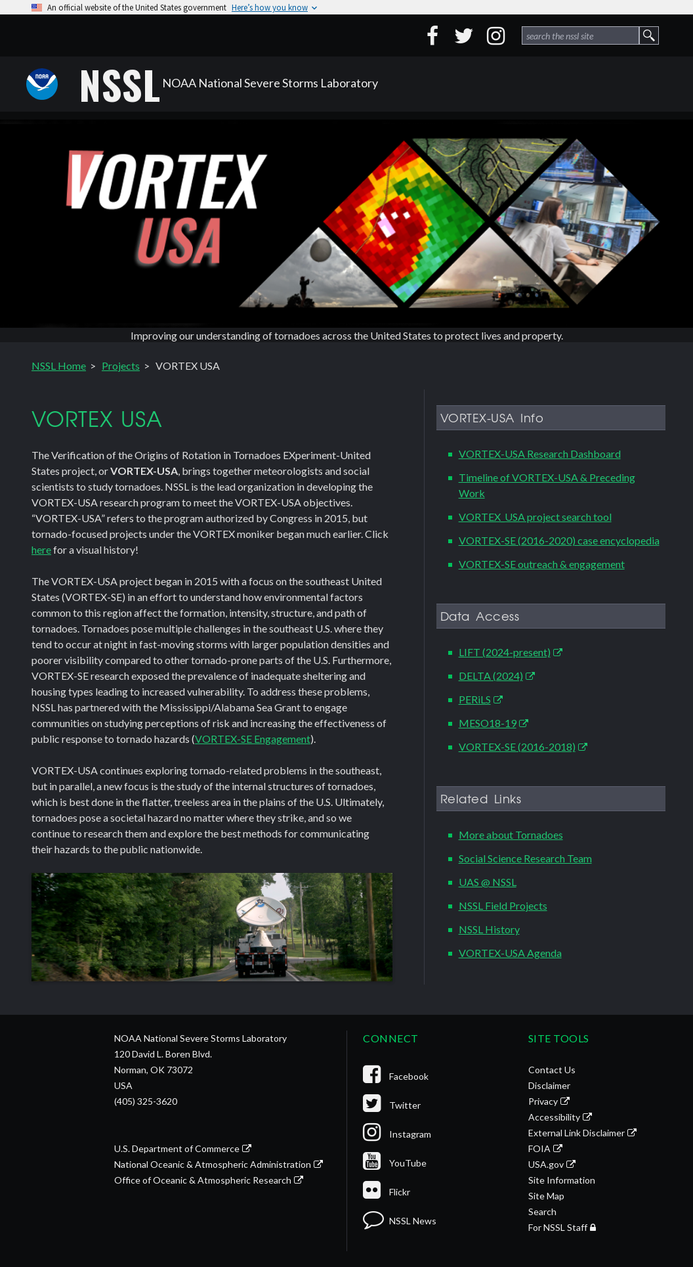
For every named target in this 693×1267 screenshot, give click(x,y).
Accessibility (554, 1117)
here (41, 549)
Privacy (543, 1101)
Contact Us (552, 1069)
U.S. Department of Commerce (177, 1148)
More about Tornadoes (511, 834)
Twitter (392, 1105)
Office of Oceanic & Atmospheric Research (202, 1180)
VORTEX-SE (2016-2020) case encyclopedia (559, 540)
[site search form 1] (580, 35)
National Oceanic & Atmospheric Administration (212, 1164)
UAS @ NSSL (487, 882)
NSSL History (489, 929)
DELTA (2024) (491, 675)
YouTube (395, 1162)
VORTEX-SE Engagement (252, 738)
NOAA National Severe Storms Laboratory (228, 84)
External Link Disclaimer (576, 1132)
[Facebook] (432, 35)
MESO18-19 (487, 723)
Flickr (386, 1191)
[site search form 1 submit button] (649, 35)
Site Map (546, 1195)
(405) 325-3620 (145, 1101)
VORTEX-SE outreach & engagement (542, 564)
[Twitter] (463, 35)
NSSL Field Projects (503, 905)
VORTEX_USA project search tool (535, 516)
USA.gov (546, 1164)
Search (542, 1211)
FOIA (539, 1148)
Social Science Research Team (525, 858)
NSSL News (399, 1220)
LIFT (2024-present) (505, 652)
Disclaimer (549, 1085)
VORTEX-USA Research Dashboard (540, 453)
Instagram (397, 1134)
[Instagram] (495, 35)
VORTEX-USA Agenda (510, 952)
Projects (121, 365)
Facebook (396, 1076)
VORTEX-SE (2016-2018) (517, 746)
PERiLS (475, 699)
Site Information (561, 1180)
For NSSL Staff (557, 1227)
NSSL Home (59, 365)
